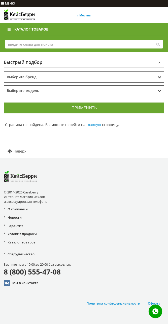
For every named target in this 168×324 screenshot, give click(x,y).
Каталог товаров (28, 29)
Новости (15, 217)
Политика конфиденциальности (113, 303)
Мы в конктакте (21, 283)
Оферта (154, 303)
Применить (84, 108)
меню (8, 3)
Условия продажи (22, 234)
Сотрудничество (21, 254)
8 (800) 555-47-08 (32, 272)
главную (93, 124)
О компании (18, 209)
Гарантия (15, 225)
